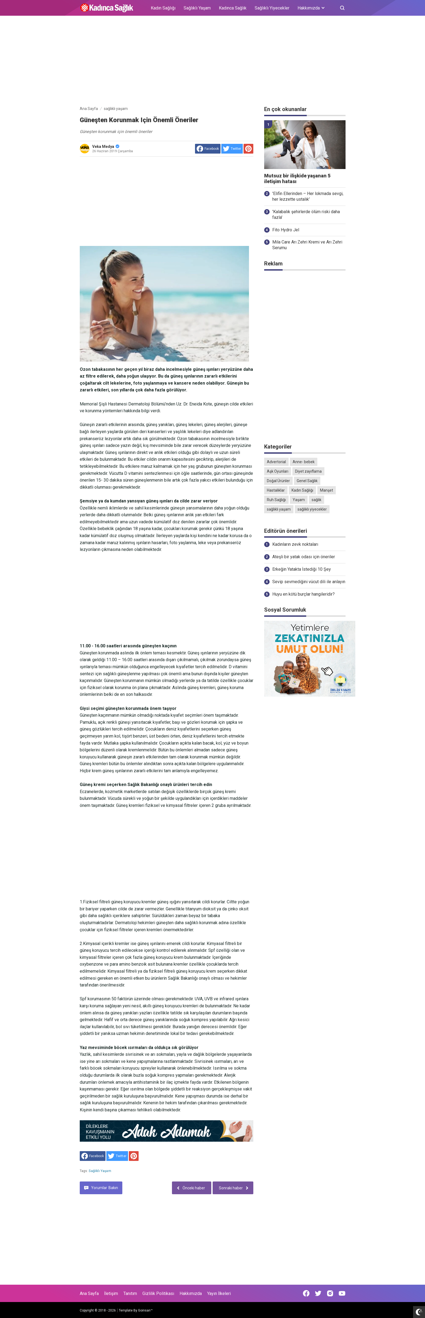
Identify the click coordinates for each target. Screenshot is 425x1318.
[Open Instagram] (330, 1293)
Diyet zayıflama (308, 471)
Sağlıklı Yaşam (197, 8)
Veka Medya (105, 146)
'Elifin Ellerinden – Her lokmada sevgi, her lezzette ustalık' (307, 196)
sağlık (316, 500)
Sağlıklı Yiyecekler (272, 8)
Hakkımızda (191, 1293)
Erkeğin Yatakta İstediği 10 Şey (301, 569)
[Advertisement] (213, 62)
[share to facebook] (208, 149)
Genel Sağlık (307, 481)
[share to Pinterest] (248, 149)
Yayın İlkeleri (219, 1293)
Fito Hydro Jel (285, 229)
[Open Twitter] (318, 1293)
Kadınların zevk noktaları (295, 544)
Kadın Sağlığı (163, 8)
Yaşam (299, 500)
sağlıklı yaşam (100, 1171)
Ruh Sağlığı (276, 500)
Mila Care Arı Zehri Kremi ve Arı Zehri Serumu (307, 244)
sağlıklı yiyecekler (312, 509)
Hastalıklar (276, 490)
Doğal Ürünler (278, 481)
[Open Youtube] (342, 1293)
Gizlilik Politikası (158, 1293)
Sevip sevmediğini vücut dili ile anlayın (308, 581)
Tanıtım (130, 1293)
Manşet (326, 490)
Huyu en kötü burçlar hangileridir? (303, 594)
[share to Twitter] (232, 149)
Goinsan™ (145, 1310)
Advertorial (276, 462)
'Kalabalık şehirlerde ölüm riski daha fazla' (306, 214)
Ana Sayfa (89, 1293)
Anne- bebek (304, 462)
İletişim (111, 1293)
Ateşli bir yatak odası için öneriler (303, 556)
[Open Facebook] (306, 1293)
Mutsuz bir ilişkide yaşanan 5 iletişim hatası (297, 178)
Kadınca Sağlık (233, 8)
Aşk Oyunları (277, 471)
